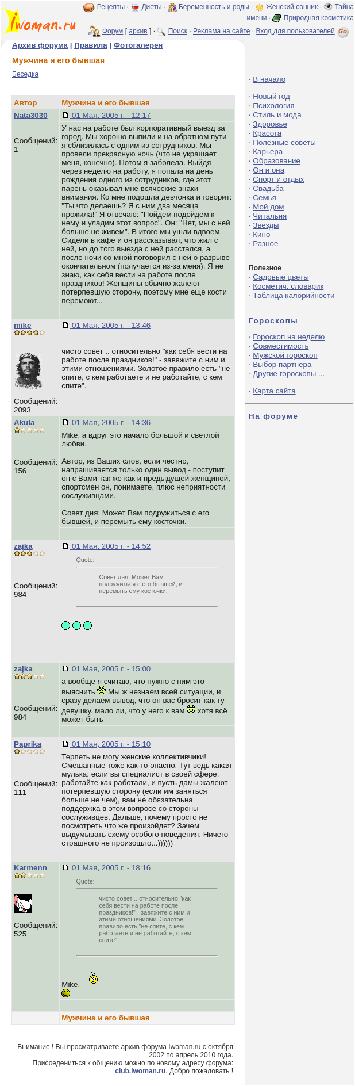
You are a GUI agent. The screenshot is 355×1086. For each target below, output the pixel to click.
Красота (267, 133)
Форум (112, 31)
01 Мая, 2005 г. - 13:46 (110, 325)
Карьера (268, 151)
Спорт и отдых (278, 179)
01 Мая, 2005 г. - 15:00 (110, 668)
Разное (265, 243)
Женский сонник (292, 7)
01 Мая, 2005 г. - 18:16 (110, 867)
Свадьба (268, 188)
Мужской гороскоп (285, 355)
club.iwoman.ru (140, 1071)
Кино (261, 234)
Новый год (271, 96)
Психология (273, 105)
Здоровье (270, 124)
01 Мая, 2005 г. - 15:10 (110, 744)
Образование (276, 160)
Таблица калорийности (293, 295)
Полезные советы (284, 142)
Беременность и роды (214, 7)
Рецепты (111, 7)
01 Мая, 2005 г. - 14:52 (110, 546)
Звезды (266, 225)
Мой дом (268, 206)
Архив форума (40, 45)
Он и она (268, 170)
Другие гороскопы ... (289, 373)
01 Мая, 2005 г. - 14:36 (110, 422)
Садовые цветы (280, 277)
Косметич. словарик (288, 286)
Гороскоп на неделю (289, 336)
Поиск (177, 31)
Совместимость (280, 346)
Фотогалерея (138, 45)
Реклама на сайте (221, 31)
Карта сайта (274, 391)
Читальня (270, 216)
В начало (269, 79)
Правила (90, 45)
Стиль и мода (277, 114)
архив (138, 31)
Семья (264, 197)
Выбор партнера (282, 364)
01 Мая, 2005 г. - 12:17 (110, 115)
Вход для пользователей (303, 31)
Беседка (25, 74)
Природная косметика (319, 18)
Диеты (151, 7)
